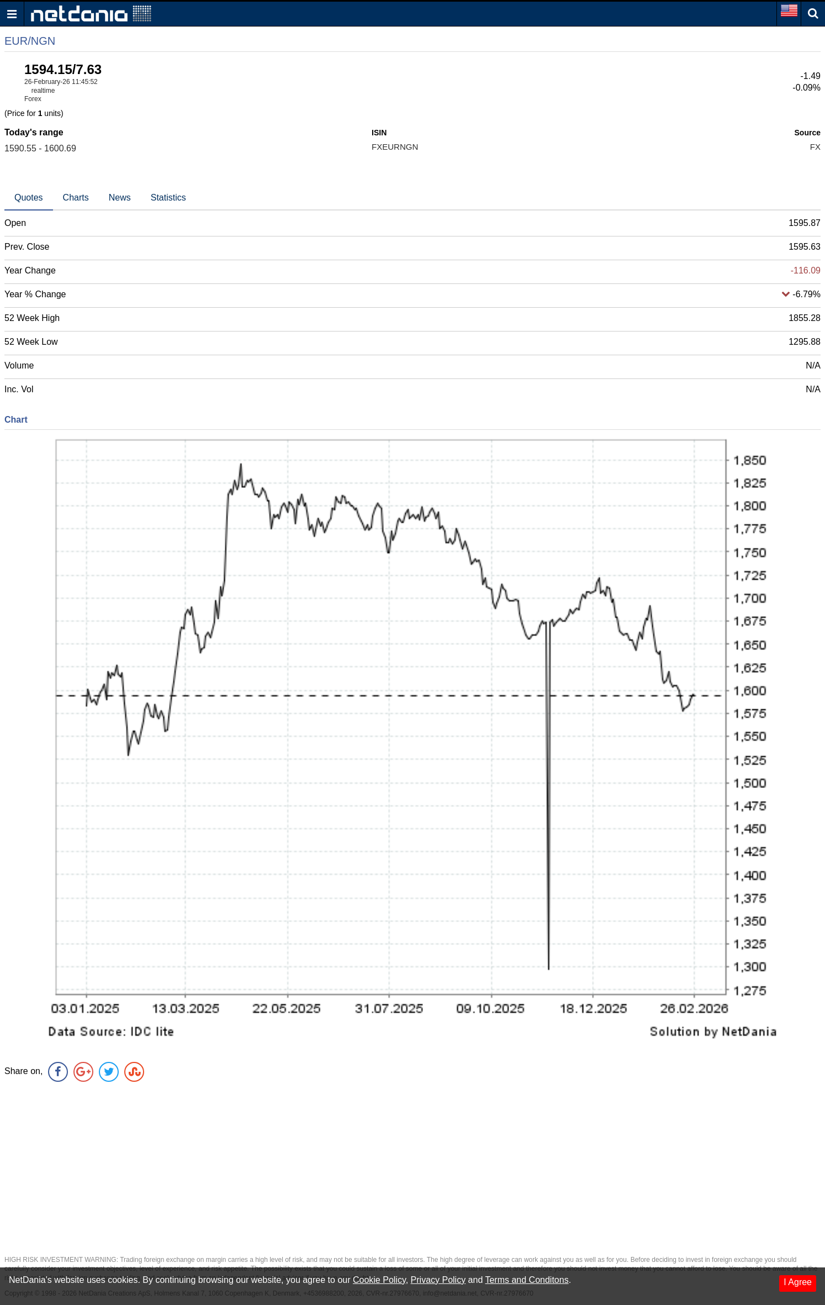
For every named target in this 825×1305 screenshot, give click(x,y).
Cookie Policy (379, 1280)
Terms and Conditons (526, 1280)
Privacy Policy (438, 1280)
